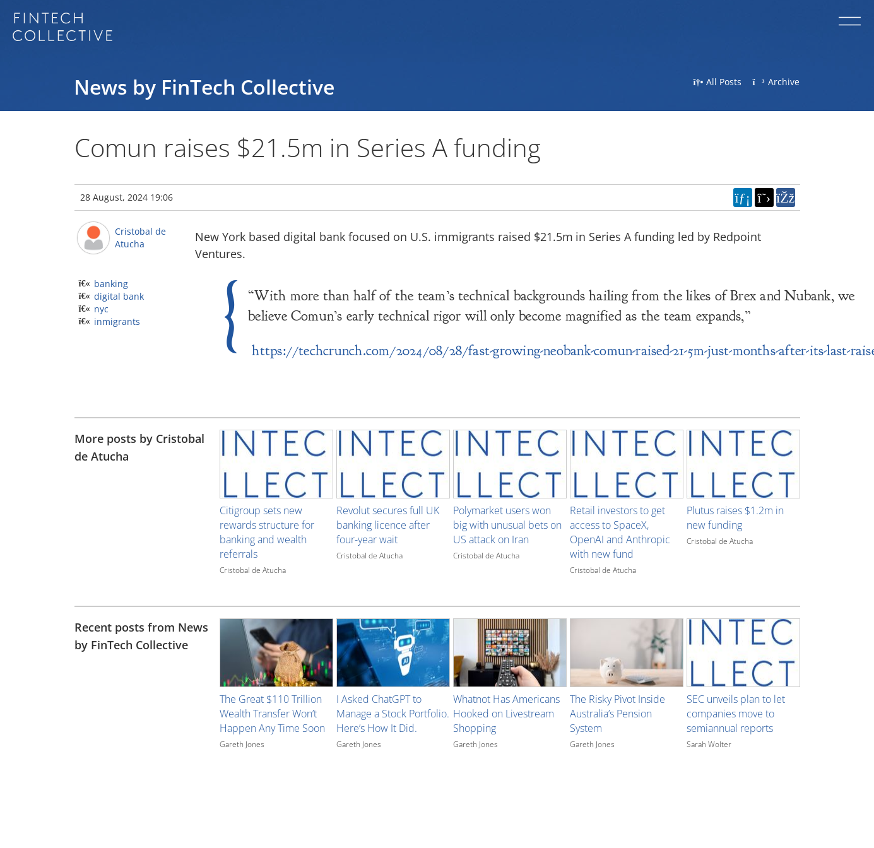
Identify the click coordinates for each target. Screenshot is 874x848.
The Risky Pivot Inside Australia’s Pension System (617, 713)
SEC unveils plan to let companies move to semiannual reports (736, 713)
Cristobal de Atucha (140, 237)
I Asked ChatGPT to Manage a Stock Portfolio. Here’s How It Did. (392, 713)
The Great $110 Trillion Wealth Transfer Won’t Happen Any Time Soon (272, 713)
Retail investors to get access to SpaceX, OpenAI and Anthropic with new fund (620, 532)
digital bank (119, 296)
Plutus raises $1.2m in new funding (735, 518)
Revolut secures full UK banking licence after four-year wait (387, 525)
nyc (101, 309)
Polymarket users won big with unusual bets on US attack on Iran (507, 525)
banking (111, 284)
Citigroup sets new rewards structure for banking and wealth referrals (267, 532)
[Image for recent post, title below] (276, 652)
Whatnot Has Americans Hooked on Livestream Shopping (506, 713)
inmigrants (117, 321)
